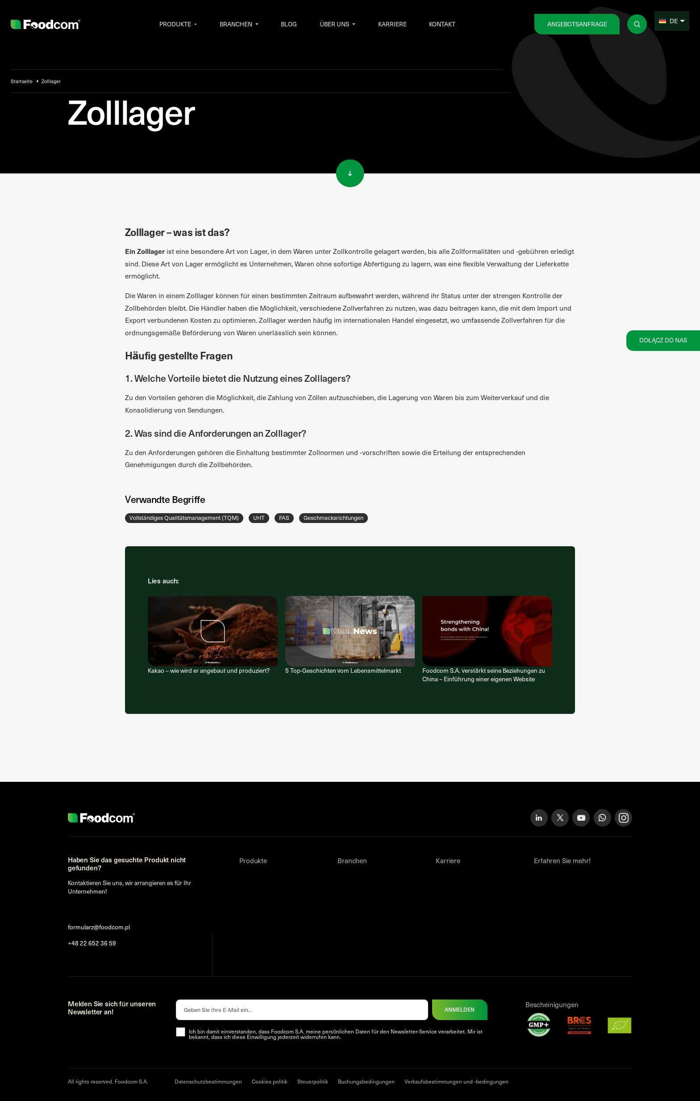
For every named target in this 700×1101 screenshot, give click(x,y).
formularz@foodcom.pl (99, 927)
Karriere (392, 24)
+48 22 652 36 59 (92, 943)
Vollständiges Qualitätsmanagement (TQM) (184, 517)
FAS (284, 517)
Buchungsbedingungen (366, 1081)
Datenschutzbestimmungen (208, 1081)
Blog (289, 24)
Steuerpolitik (312, 1081)
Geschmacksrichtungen (333, 517)
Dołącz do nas (663, 340)
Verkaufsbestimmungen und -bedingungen (456, 1081)
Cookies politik (270, 1081)
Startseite (22, 81)
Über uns (334, 24)
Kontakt (442, 24)
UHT (259, 517)
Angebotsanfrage (577, 24)
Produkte (175, 24)
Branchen (236, 24)
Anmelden (460, 1009)
